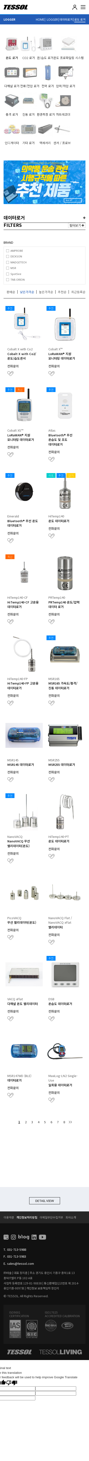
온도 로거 (79, 19)
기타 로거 (28, 143)
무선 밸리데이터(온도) (21, 922)
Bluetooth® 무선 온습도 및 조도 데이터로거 (60, 440)
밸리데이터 (55, 927)
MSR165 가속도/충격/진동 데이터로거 (62, 685)
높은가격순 (46, 292)
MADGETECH (18, 262)
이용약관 (9, 1217)
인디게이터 (12, 143)
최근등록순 (78, 292)
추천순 (62, 292)
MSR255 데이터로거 (61, 764)
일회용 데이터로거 (60, 1085)
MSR (13, 268)
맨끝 (70, 1122)
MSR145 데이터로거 (20, 764)
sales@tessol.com (20, 1263)
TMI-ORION (17, 279)
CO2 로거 (28, 57)
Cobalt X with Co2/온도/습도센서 (21, 356)
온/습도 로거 (45, 57)
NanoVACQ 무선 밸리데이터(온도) (18, 843)
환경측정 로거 (46, 114)
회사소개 (71, 1217)
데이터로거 (66, 19)
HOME (40, 20)
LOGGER (52, 20)
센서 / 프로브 (62, 143)
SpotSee (15, 274)
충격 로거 (12, 114)
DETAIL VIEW (44, 1201)
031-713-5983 (16, 1256)
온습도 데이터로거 (60, 1003)
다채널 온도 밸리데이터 (22, 1003)
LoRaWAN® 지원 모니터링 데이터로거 (61, 356)
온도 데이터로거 (58, 521)
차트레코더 (63, 114)
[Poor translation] (11, 1383)
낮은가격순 (27, 292)
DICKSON (16, 256)
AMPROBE (16, 250)
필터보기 (77, 225)
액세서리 (45, 143)
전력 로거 (48, 86)
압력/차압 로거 (65, 86)
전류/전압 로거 (29, 86)
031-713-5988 (16, 1249)
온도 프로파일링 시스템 (68, 57)
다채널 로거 (11, 86)
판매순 (11, 292)
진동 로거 (28, 114)
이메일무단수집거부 (51, 1217)
